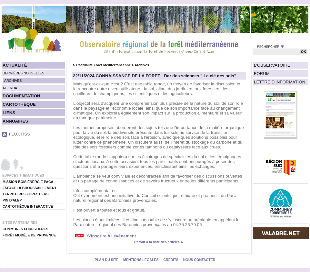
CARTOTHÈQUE (19, 104)
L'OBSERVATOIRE (272, 65)
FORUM (262, 73)
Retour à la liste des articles (158, 242)
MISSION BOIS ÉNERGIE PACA (28, 182)
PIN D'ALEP (12, 200)
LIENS (9, 112)
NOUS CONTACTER (199, 260)
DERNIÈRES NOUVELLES (23, 73)
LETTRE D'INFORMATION (279, 82)
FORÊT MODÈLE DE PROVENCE (29, 235)
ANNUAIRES (15, 121)
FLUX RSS (19, 134)
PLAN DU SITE (106, 260)
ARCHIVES (13, 80)
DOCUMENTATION (21, 95)
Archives (142, 65)
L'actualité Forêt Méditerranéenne (103, 65)
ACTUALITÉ (15, 65)
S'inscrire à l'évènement (111, 236)
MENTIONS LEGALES (141, 260)
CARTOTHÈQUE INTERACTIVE (28, 206)
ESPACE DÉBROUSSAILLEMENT (29, 188)
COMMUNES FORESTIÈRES (25, 229)
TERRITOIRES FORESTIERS (26, 194)
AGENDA (10, 88)
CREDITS (170, 260)
